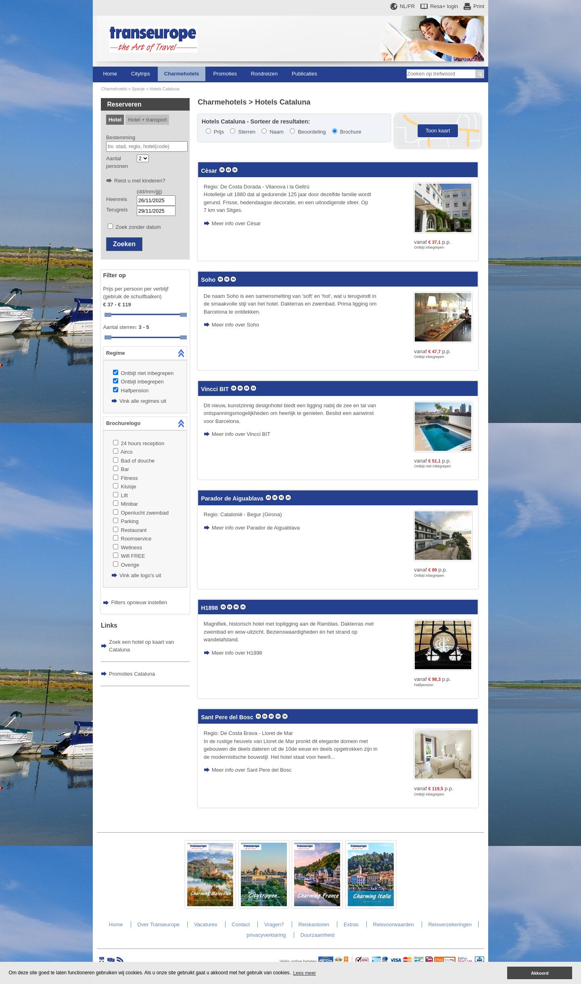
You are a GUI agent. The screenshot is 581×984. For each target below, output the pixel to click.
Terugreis (116, 210)
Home (110, 74)
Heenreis (116, 199)
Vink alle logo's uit (140, 575)
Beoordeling (312, 132)
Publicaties (304, 74)
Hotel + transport (147, 120)
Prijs (219, 132)
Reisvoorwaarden (393, 924)
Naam (277, 132)
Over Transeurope (158, 924)
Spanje (138, 89)
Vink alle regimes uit (142, 401)
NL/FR (407, 6)
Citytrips (140, 74)
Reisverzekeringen (450, 924)
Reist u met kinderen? (139, 181)
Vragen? (274, 924)
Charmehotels (181, 74)
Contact (241, 924)
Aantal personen (117, 162)
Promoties (225, 74)
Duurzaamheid (317, 935)
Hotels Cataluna (165, 89)
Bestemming (120, 137)
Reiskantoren (313, 924)
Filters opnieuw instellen (139, 602)
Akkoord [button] (540, 973)
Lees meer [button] (304, 973)
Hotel (115, 120)
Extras (351, 924)
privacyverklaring (266, 935)
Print (478, 6)
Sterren (246, 132)
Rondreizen (264, 74)
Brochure (351, 132)
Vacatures (205, 924)
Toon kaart (438, 131)
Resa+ (444, 6)
